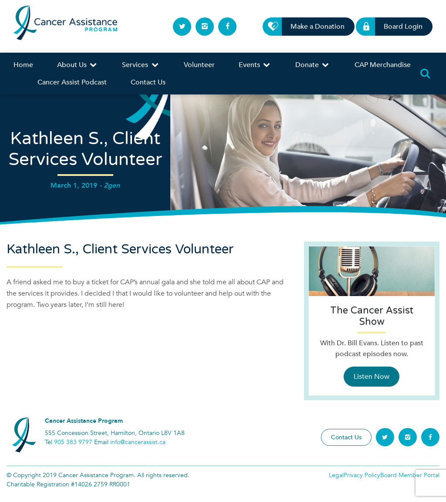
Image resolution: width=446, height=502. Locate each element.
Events (255, 65)
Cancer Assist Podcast (72, 82)
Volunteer (199, 65)
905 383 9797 (73, 442)
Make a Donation (312, 26)
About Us (77, 65)
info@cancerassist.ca (138, 442)
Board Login (398, 26)
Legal (336, 475)
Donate (312, 65)
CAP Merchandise (383, 65)
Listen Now (371, 376)
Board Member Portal (409, 475)
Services (140, 65)
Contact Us (148, 82)
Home (23, 65)
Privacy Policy (362, 475)
